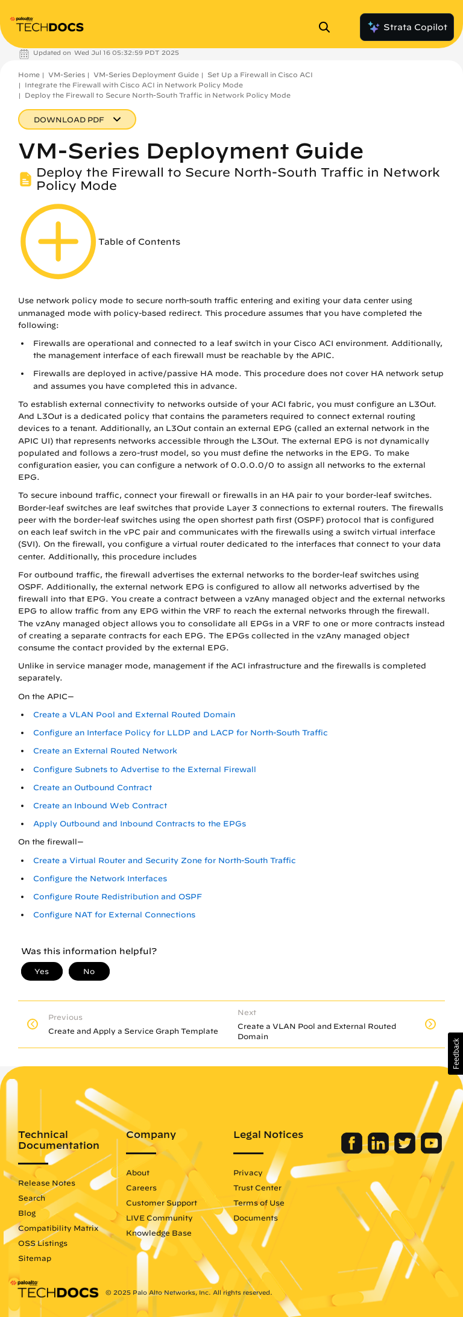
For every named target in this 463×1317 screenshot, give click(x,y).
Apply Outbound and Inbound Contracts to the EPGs (139, 823)
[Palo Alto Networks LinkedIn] (379, 1150)
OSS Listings (43, 1243)
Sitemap (34, 1258)
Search (31, 1197)
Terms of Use (259, 1202)
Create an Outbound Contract (92, 787)
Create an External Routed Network (105, 750)
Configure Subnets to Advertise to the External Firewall (144, 769)
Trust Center (257, 1187)
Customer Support (161, 1202)
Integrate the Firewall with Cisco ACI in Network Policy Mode (134, 85)
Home (29, 74)
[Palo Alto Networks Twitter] (406, 1150)
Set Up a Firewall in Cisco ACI (260, 74)
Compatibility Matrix (58, 1228)
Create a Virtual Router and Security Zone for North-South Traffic (164, 860)
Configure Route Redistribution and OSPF (117, 896)
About (138, 1172)
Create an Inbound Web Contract (100, 805)
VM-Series (66, 74)
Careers (141, 1187)
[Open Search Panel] (328, 27)
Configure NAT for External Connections (114, 914)
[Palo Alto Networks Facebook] (353, 1150)
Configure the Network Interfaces (100, 878)
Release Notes (46, 1182)
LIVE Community (159, 1217)
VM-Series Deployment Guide (146, 74)
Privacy (248, 1172)
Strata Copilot (407, 27)
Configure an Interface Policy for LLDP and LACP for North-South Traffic (180, 732)
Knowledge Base (159, 1232)
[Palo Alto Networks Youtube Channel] (431, 1150)
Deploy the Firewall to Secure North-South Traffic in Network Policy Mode (158, 95)
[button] (455, 1054)
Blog (27, 1213)
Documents (255, 1217)
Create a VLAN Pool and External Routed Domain (134, 714)
